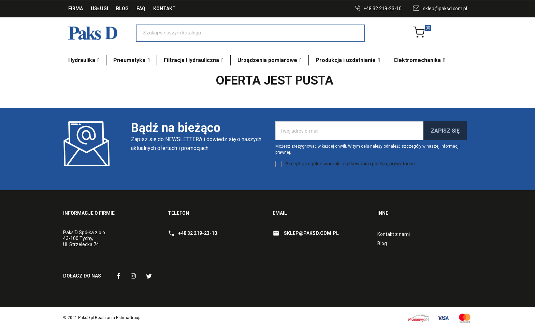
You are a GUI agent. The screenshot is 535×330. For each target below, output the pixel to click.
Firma (75, 8)
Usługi (99, 8)
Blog (122, 8)
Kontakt (164, 8)
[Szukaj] (250, 33)
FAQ (140, 8)
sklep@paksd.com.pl (445, 8)
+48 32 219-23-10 (382, 8)
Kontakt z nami (393, 234)
